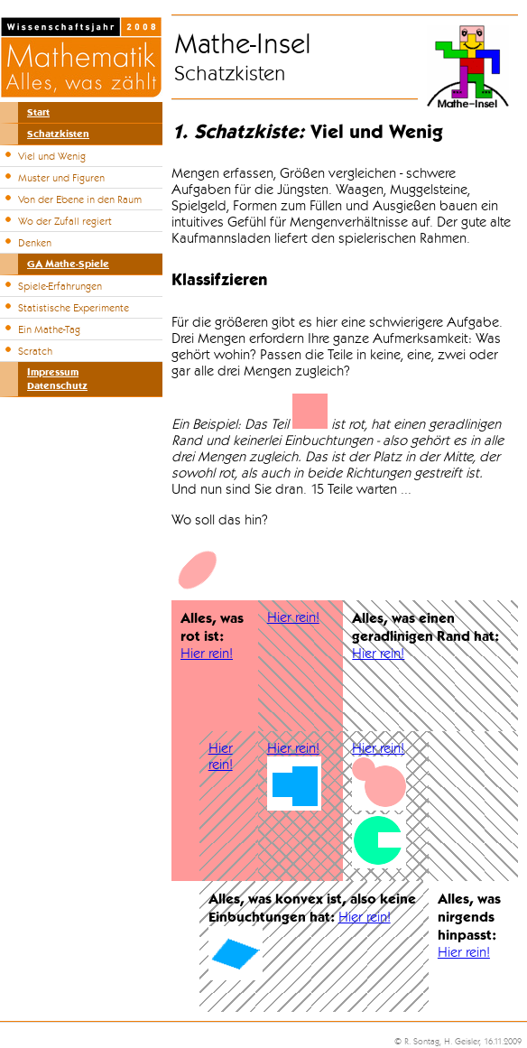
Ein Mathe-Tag (49, 329)
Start (38, 112)
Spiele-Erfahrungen (60, 286)
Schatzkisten (58, 134)
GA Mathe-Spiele (68, 264)
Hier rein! (206, 653)
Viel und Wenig (52, 156)
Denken (34, 242)
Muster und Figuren (61, 178)
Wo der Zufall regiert (65, 221)
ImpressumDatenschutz (57, 379)
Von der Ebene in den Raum (80, 199)
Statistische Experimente (73, 307)
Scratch (35, 351)
